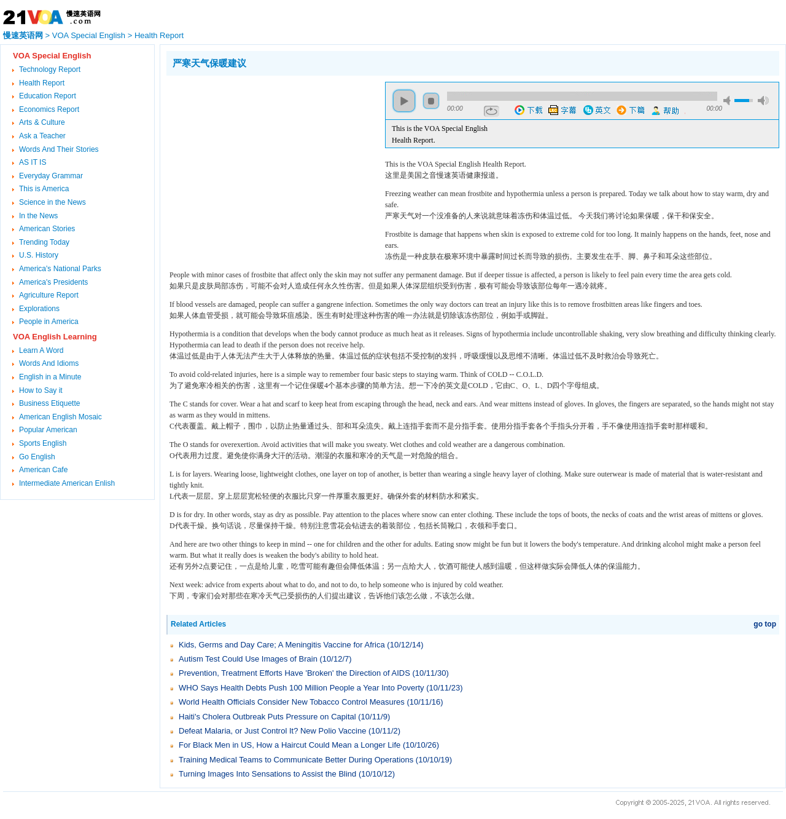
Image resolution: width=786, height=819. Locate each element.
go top (764, 624)
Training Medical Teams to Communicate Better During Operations (296, 759)
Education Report (47, 96)
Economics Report (49, 109)
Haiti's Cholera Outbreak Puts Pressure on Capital (267, 716)
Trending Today (44, 242)
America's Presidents (53, 282)
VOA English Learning (55, 336)
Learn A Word (41, 350)
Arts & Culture (42, 122)
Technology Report (49, 69)
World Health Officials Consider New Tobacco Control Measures (292, 701)
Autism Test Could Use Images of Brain (248, 658)
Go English (37, 457)
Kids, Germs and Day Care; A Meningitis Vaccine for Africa (282, 644)
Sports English (42, 443)
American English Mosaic (60, 417)
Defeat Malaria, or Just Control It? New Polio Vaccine (272, 730)
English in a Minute (50, 377)
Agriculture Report (49, 295)
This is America (44, 188)
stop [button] (431, 100)
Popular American (48, 429)
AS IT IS (32, 162)
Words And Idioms (49, 363)
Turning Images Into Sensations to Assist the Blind (267, 773)
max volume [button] (763, 100)
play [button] (404, 101)
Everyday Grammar (51, 176)
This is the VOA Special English (440, 128)
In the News (38, 216)
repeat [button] (491, 111)
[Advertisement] (269, 168)
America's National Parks (60, 268)
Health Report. (413, 140)
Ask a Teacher (42, 136)
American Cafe (43, 469)
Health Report (159, 35)
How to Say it (41, 390)
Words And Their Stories (59, 149)
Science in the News (52, 202)
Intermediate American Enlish (67, 483)
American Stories (47, 228)
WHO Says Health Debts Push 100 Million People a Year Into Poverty (301, 687)
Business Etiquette (49, 403)
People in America (49, 321)
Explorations (39, 308)
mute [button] (728, 100)
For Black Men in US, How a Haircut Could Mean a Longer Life (289, 745)
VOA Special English (88, 35)
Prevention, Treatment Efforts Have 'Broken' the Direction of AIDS (294, 673)
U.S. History (38, 255)
